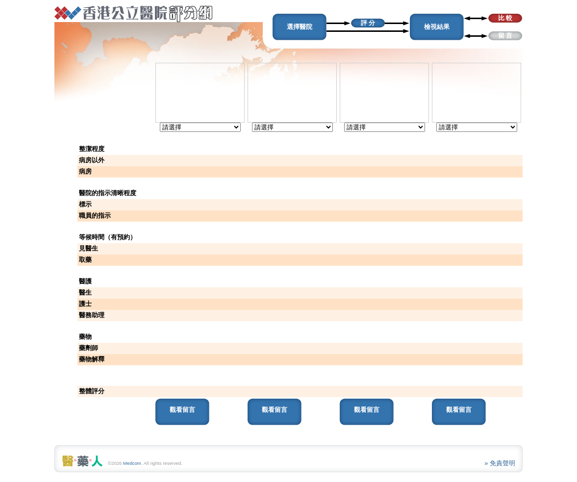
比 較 (505, 18)
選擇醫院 (299, 26)
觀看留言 (182, 409)
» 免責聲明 (499, 463)
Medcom (132, 463)
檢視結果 (437, 26)
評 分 (368, 22)
